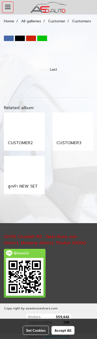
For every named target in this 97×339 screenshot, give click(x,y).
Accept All (63, 330)
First (43, 69)
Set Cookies (36, 330)
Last (53, 69)
